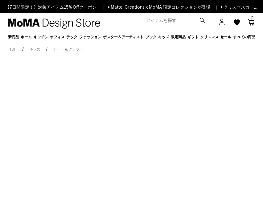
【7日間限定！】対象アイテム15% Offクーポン (51, 7)
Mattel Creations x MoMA (136, 7)
